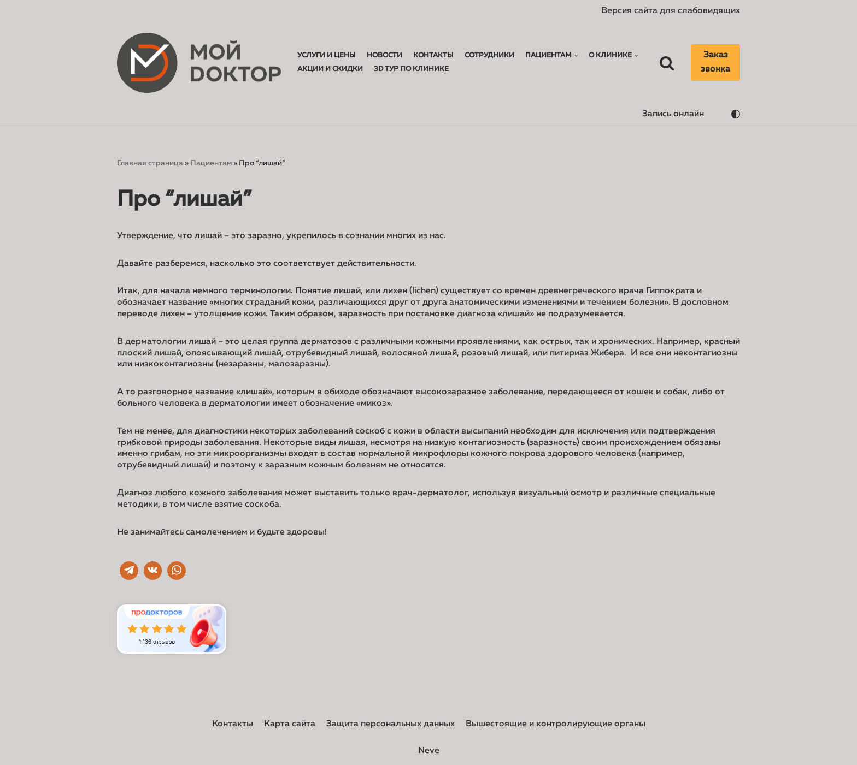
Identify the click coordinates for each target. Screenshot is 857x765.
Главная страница (150, 163)
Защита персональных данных (390, 724)
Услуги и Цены (326, 55)
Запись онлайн (673, 114)
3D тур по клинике (411, 69)
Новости (384, 55)
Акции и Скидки (330, 69)
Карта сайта (289, 724)
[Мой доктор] (199, 63)
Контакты (433, 55)
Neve (428, 750)
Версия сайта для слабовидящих (670, 11)
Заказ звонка (715, 62)
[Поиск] (666, 62)
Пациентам (211, 163)
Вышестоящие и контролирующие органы (555, 724)
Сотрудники (489, 55)
